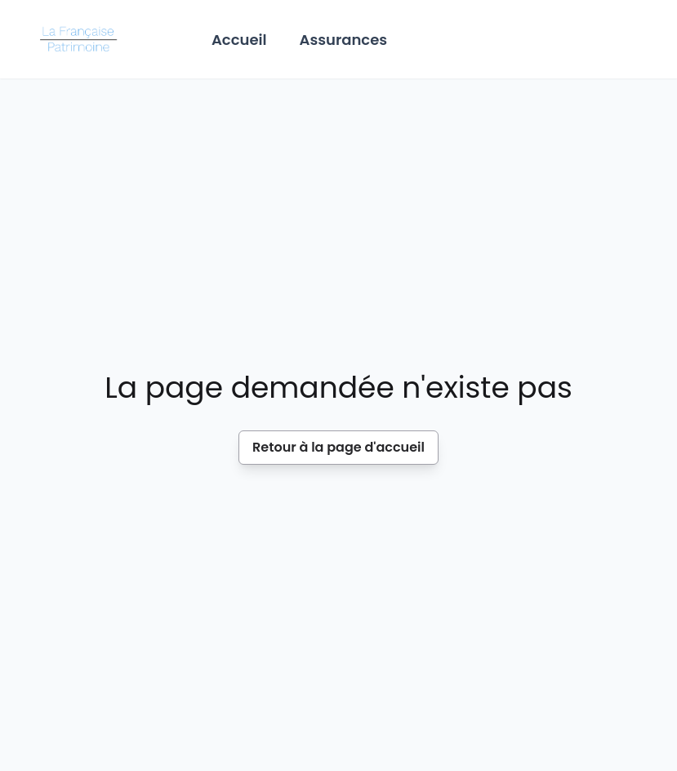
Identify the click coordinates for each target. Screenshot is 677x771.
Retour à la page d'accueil (338, 447)
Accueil (239, 39)
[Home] (81, 39)
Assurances (344, 39)
